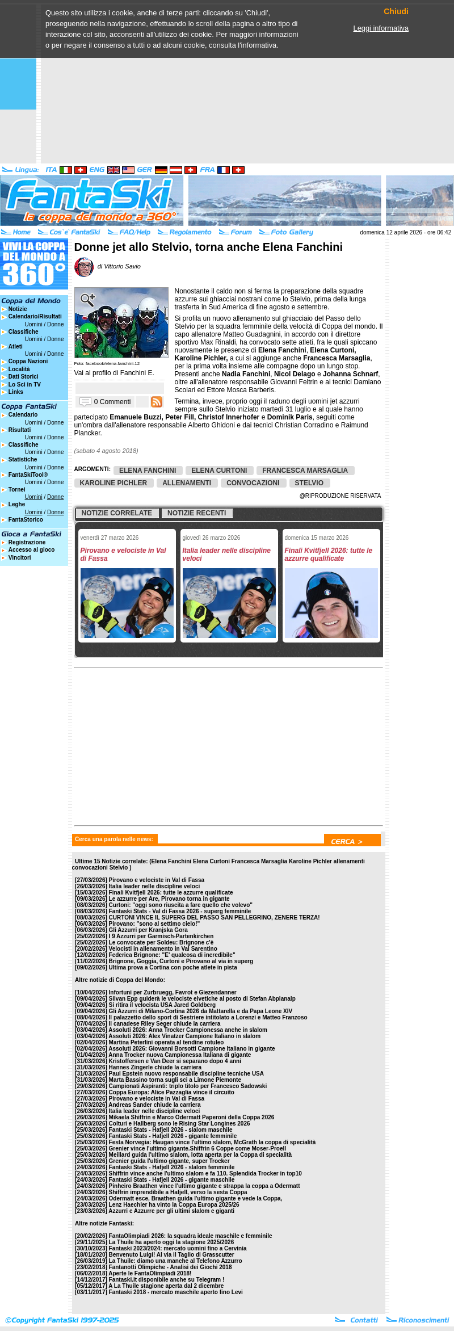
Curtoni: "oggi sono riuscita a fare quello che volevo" (181, 905)
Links (16, 392)
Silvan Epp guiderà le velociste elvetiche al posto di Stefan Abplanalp (202, 999)
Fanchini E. (137, 373)
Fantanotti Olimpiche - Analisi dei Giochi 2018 (170, 1267)
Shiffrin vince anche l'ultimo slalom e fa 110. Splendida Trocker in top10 (205, 1173)
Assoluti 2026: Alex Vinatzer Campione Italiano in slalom (184, 1036)
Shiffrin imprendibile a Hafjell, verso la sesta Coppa (178, 1192)
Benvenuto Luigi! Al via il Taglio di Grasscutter (171, 1255)
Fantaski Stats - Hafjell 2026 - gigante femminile (173, 1136)
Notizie (18, 309)
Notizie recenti (196, 513)
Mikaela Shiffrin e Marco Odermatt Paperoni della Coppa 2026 (192, 1117)
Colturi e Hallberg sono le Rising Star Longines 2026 (179, 1123)
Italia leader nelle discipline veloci (154, 886)
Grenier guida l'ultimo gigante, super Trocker (169, 1161)
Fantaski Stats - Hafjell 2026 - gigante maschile (172, 1180)
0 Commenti (112, 401)
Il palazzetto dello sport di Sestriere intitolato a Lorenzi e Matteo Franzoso (208, 1017)
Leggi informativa (381, 28)
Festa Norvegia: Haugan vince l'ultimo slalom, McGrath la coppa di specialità (212, 1142)
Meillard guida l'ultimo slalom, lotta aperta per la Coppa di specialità (200, 1155)
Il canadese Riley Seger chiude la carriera (165, 1024)
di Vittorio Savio (107, 266)
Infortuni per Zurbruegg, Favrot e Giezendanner (173, 992)
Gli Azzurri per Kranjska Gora (148, 930)
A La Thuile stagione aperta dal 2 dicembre (166, 1286)
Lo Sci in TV (25, 384)
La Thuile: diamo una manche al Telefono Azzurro (175, 1261)
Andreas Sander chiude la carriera (154, 1105)
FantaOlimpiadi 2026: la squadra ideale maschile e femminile (190, 1236)
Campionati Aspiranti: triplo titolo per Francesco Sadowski (188, 1086)
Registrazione (27, 542)
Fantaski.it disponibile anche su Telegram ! (167, 1280)
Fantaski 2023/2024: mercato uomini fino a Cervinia (178, 1248)
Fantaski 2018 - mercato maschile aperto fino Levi (176, 1292)
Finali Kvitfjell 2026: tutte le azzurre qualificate (171, 892)
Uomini (34, 324)
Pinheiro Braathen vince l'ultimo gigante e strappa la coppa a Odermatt (204, 1186)
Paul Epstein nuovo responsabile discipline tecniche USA (186, 1073)
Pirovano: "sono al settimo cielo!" (154, 924)
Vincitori (20, 558)
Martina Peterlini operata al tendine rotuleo (166, 1042)
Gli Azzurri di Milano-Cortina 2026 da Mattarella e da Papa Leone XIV (201, 1011)
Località (19, 369)
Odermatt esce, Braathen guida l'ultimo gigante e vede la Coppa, (196, 1198)
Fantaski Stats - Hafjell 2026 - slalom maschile (171, 1130)
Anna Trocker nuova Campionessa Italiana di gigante (179, 1055)
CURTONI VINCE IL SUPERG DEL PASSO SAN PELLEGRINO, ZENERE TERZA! (214, 917)
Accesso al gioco (32, 550)
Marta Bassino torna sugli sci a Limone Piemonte (175, 1080)
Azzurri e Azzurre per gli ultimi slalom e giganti (171, 1211)
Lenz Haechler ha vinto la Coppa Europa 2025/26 (174, 1205)
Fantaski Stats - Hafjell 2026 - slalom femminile (172, 1167)
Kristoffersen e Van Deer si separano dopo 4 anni (175, 1061)
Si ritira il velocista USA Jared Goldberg (162, 1005)
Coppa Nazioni (28, 361)
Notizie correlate (117, 513)
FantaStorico (26, 520)
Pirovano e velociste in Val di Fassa (156, 880)
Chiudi (396, 11)
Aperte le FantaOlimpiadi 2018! (149, 1273)
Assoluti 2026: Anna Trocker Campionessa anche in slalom (187, 1030)
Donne (55, 324)
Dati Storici (24, 376)
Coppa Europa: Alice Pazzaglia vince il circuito (171, 1092)
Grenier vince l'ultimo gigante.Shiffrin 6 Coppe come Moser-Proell (197, 1148)
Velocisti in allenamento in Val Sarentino (163, 949)
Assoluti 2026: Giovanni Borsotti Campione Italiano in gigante (191, 1049)
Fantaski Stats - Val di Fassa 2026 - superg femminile (180, 911)
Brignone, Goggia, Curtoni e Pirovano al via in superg (181, 961)
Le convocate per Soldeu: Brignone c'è (161, 942)
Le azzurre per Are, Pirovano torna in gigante (169, 899)
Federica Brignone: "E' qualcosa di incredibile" (172, 955)
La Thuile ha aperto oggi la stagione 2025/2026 (171, 1242)
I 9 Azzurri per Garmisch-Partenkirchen (161, 936)
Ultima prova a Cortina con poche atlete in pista (173, 967)
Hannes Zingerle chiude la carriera (155, 1067)
